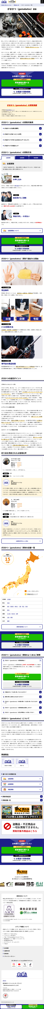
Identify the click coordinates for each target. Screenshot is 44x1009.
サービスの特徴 (6, 287)
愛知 (8, 610)
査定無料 (22, 74)
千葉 (20, 606)
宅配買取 (8, 789)
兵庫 (17, 614)
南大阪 (13, 614)
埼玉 (23, 606)
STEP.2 (16, 195)
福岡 (8, 621)
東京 (8, 606)
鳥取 (11, 617)
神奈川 (16, 606)
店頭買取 (8, 784)
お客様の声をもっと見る (22, 541)
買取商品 (6, 473)
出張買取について (11, 230)
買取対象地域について (22, 627)
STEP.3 (16, 213)
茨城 (26, 606)
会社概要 (6, 948)
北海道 (8, 599)
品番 (6, 476)
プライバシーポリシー (9, 956)
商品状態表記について (10, 109)
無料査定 (17, 185)
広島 (8, 617)
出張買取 (8, 778)
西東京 (12, 606)
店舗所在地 (7, 951)
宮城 (8, 603)
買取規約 (6, 953)
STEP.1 (16, 176)
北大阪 (8, 614)
